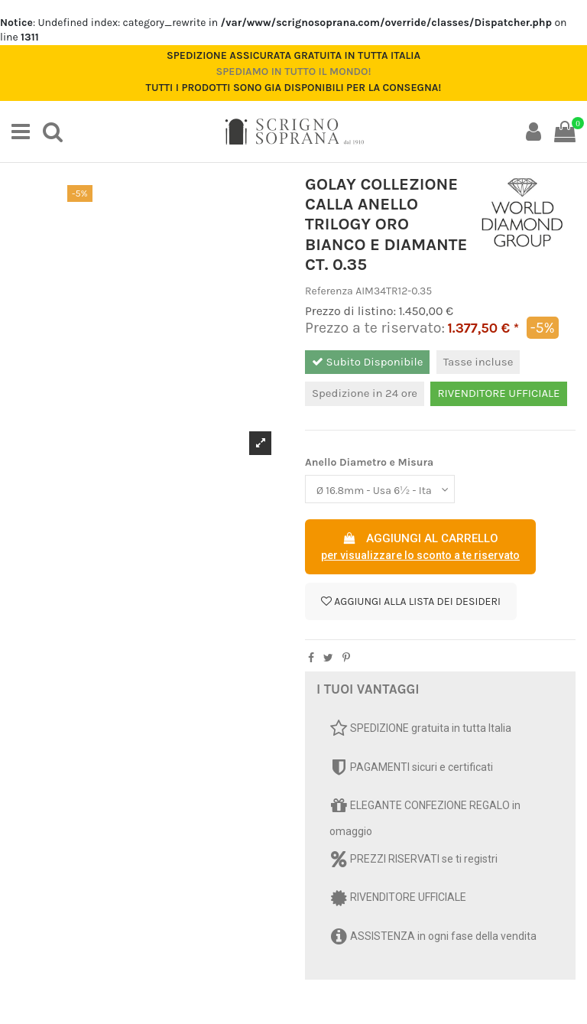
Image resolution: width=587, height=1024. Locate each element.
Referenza (329, 290)
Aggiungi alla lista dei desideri (411, 601)
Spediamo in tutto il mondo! (293, 71)
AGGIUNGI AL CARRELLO (420, 548)
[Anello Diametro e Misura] (380, 489)
